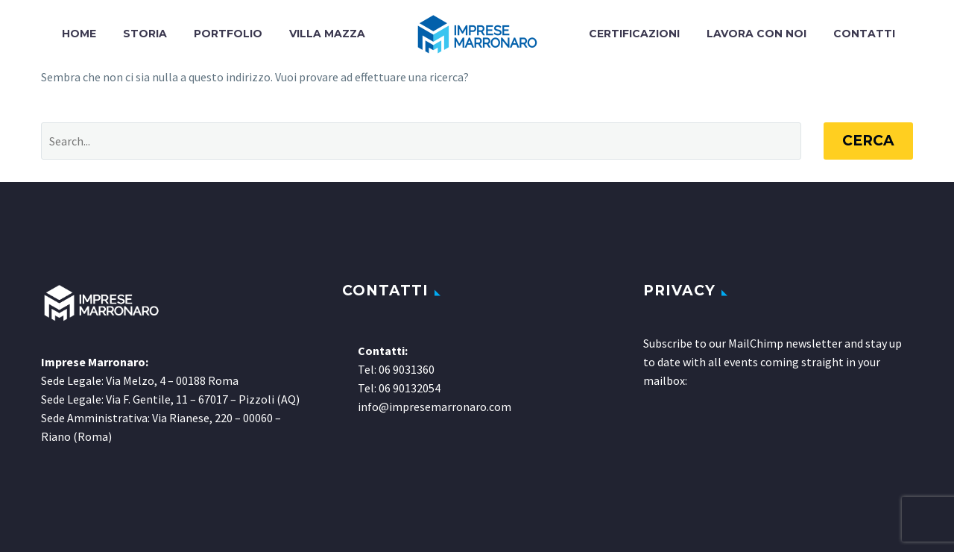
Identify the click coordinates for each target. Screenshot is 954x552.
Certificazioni (634, 33)
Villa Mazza (327, 33)
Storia (145, 33)
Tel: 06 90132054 (399, 387)
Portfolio (228, 33)
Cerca (868, 140)
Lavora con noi (756, 33)
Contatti (864, 33)
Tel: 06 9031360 (396, 369)
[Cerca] (421, 141)
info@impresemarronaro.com (434, 406)
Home (79, 33)
